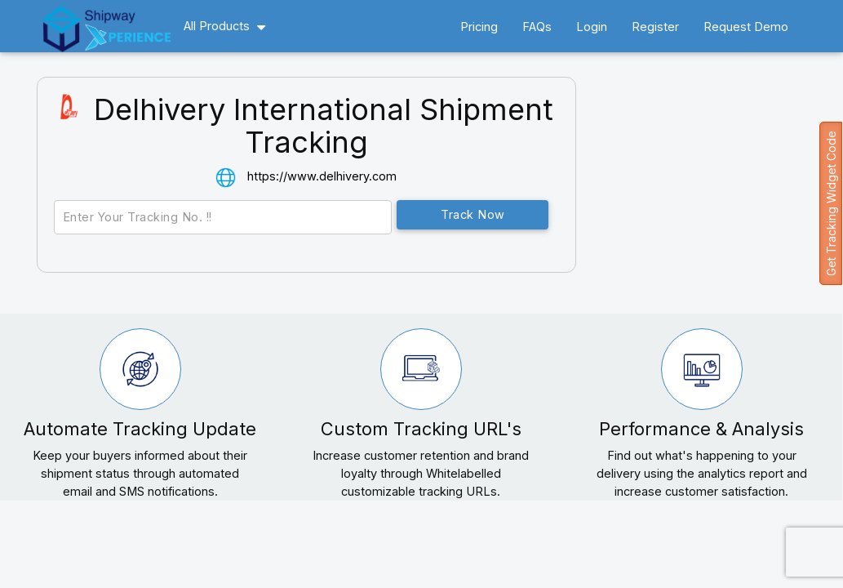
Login (591, 26)
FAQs (537, 26)
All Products (217, 26)
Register (655, 26)
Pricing (479, 26)
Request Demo (745, 26)
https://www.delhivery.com (322, 176)
